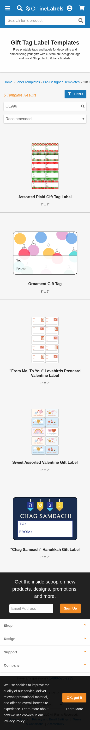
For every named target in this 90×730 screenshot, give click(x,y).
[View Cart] (81, 8)
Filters (75, 94)
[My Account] (69, 8)
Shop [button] (8, 626)
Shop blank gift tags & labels (51, 58)
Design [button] (9, 639)
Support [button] (10, 652)
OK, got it (74, 698)
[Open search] (81, 20)
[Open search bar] (19, 8)
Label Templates (28, 82)
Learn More (74, 709)
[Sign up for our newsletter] (31, 608)
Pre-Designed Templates (61, 82)
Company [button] (12, 665)
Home (8, 82)
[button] (7, 8)
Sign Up (70, 608)
